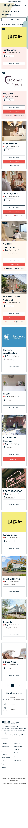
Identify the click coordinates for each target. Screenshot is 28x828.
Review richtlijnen (18, 746)
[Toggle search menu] (23, 5)
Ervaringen (4, 754)
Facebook (3, 770)
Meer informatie (14, 63)
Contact (16, 752)
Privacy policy (22, 783)
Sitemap (4, 783)
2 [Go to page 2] (15, 685)
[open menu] (2, 5)
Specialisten (4, 751)
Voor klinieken (17, 760)
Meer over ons (4, 737)
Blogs (2, 760)
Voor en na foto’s (5, 757)
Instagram (3, 767)
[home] (12, 5)
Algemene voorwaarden (12, 783)
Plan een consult (14, 112)
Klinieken (3, 749)
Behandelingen (5, 746)
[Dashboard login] (26, 5)
